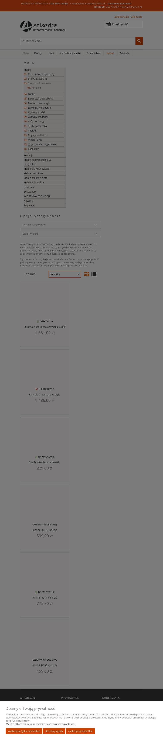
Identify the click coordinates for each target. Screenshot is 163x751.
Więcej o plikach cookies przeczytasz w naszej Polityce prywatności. (40, 724)
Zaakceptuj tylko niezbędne (24, 731)
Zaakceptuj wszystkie (80, 731)
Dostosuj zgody (54, 731)
